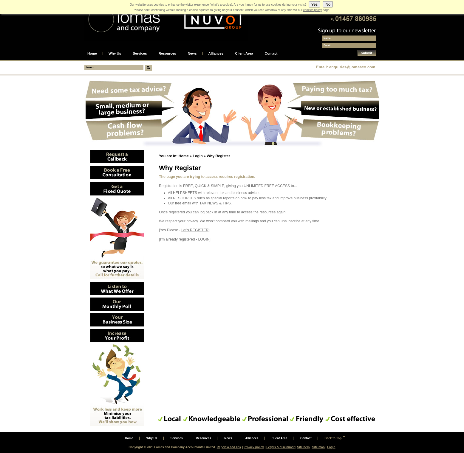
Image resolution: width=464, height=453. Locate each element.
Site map (318, 447)
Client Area (244, 53)
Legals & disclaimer (280, 447)
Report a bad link (229, 447)
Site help (303, 447)
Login (197, 156)
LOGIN (204, 239)
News (192, 53)
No (327, 4)
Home (92, 53)
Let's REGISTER (194, 230)
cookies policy (312, 10)
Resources (167, 53)
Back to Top (332, 438)
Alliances (216, 53)
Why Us (115, 53)
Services (140, 53)
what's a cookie (221, 4)
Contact (271, 53)
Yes (314, 4)
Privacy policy (254, 447)
